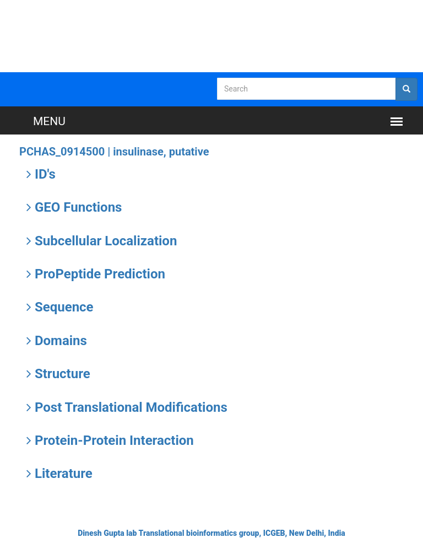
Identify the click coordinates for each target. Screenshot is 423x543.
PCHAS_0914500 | (114, 151)
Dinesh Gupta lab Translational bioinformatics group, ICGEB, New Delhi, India (211, 533)
